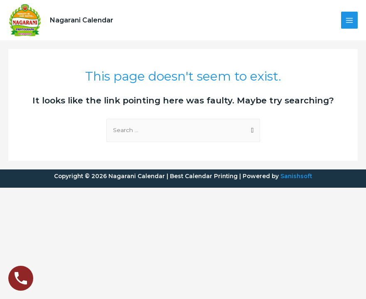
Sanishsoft (296, 176)
